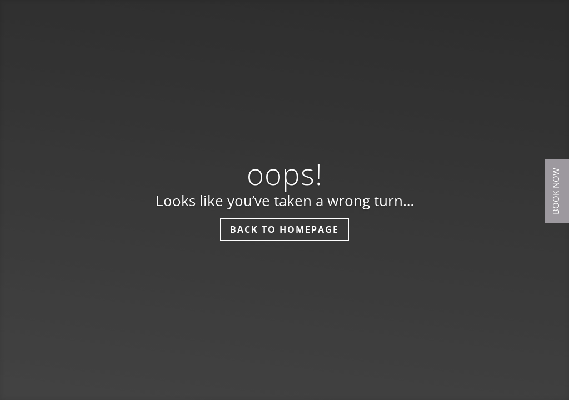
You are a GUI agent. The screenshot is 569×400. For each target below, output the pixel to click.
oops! (285, 173)
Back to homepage (284, 229)
